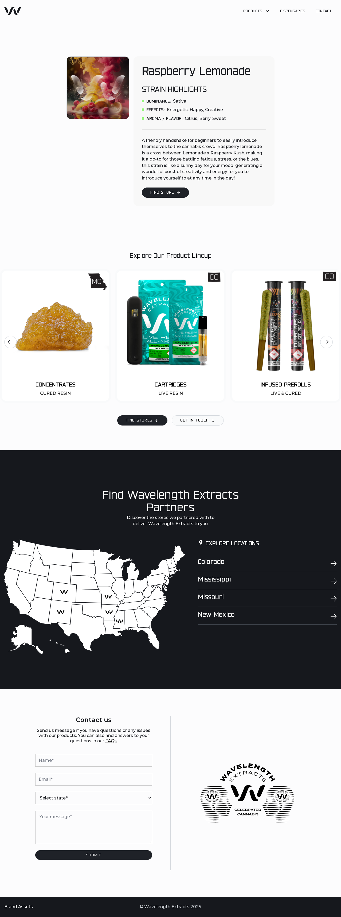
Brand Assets (18, 906)
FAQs (111, 740)
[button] (256, 11)
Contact (324, 11)
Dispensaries (292, 11)
